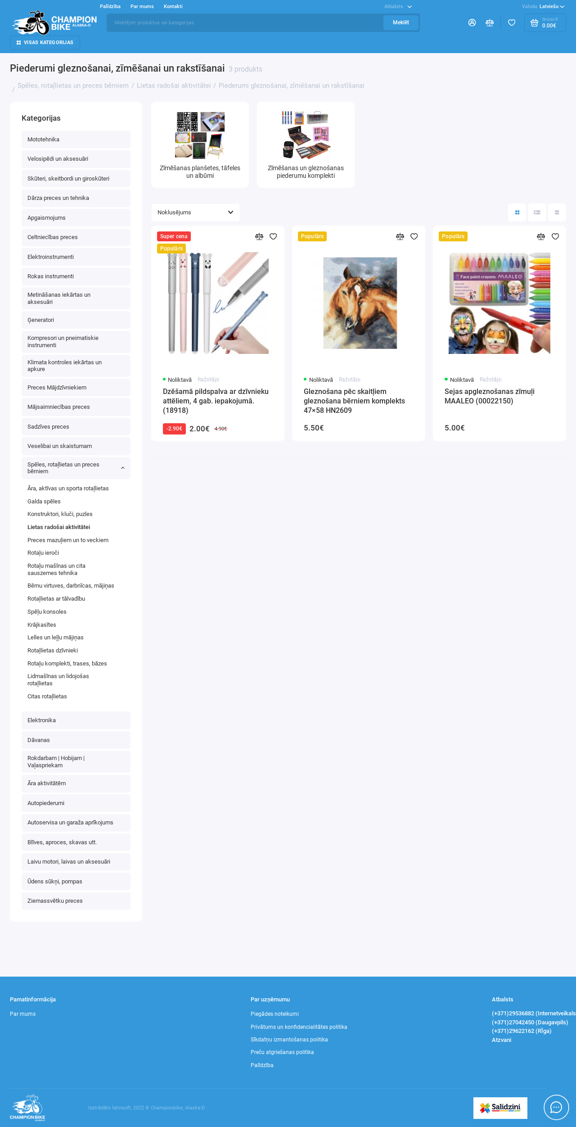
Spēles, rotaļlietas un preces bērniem (76, 468)
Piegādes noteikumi (275, 1014)
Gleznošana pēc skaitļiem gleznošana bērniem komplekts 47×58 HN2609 (354, 401)
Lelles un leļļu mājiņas (55, 637)
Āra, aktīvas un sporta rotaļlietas (68, 488)
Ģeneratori (40, 320)
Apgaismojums (46, 217)
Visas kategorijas (45, 42)
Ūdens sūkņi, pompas (54, 881)
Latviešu (543, 7)
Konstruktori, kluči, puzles (60, 514)
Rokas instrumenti (50, 276)
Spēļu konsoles (47, 611)
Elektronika (41, 720)
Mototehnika (43, 139)
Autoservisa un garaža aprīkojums (70, 822)
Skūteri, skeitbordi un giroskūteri (68, 178)
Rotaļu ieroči (43, 552)
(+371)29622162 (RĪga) (522, 1030)
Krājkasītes (41, 624)
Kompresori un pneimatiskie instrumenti (63, 342)
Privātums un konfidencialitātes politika (299, 1027)
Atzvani (501, 1039)
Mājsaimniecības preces (58, 406)
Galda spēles (44, 501)
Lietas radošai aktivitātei (58, 527)
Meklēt (401, 22)
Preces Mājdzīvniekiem (56, 387)
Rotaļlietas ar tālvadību (56, 598)
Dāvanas (38, 740)
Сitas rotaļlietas (47, 696)
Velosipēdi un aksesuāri (57, 158)
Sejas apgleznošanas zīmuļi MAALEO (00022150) (490, 396)
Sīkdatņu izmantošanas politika (289, 1039)
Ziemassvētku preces (55, 900)
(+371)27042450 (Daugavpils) (530, 1022)
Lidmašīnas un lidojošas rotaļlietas (58, 680)
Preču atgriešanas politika (282, 1052)
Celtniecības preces (52, 237)
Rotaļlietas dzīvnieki (52, 650)
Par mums (142, 6)
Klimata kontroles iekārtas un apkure (64, 366)
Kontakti (173, 6)
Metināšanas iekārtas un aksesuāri (58, 298)
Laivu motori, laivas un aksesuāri (68, 861)
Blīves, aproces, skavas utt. (62, 842)
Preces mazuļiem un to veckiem (67, 540)
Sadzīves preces (48, 426)
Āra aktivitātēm (46, 783)
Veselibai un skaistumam (59, 446)
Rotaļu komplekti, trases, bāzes (67, 663)
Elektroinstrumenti (50, 256)
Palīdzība (110, 6)
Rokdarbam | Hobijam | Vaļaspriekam (56, 762)
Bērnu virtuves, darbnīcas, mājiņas (70, 585)
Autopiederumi (45, 803)
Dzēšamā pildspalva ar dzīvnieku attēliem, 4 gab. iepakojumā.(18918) (216, 401)
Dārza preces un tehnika (58, 198)
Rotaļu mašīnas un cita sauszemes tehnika (56, 569)
